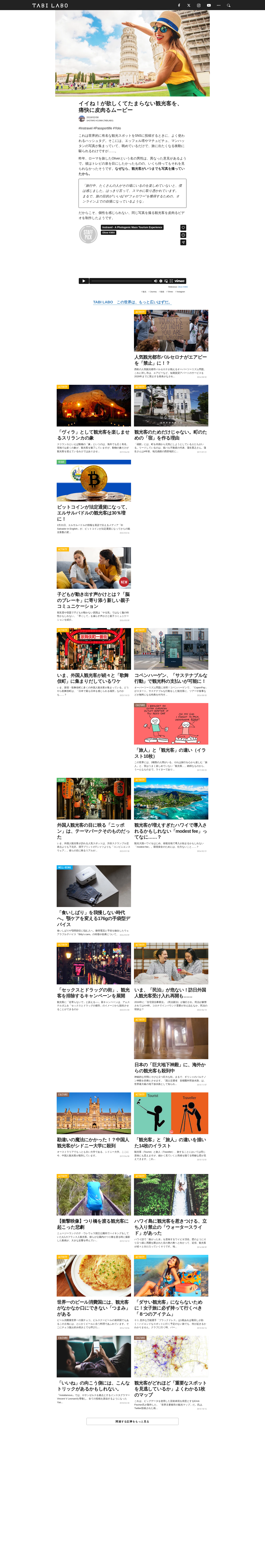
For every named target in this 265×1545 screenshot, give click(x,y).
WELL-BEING (64, 869)
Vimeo (170, 293)
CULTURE (140, 706)
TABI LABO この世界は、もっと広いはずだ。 (132, 303)
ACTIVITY (140, 313)
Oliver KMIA (183, 288)
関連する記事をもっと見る (132, 1422)
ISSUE (61, 463)
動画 (162, 293)
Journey (153, 293)
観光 (144, 293)
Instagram (181, 293)
